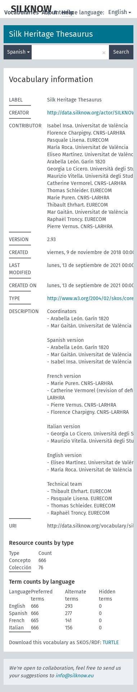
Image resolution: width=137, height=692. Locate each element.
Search (121, 52)
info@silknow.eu (74, 676)
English (119, 12)
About (50, 12)
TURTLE (110, 642)
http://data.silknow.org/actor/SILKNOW (91, 113)
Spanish (18, 52)
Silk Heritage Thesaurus (51, 34)
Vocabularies (22, 12)
